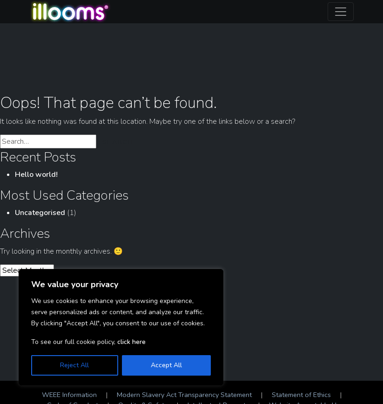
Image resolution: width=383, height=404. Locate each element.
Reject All (74, 365)
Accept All (166, 365)
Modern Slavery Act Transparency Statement (184, 394)
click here (131, 341)
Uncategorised (40, 213)
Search (118, 142)
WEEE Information (69, 394)
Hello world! (36, 174)
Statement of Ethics (301, 394)
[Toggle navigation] (341, 11)
